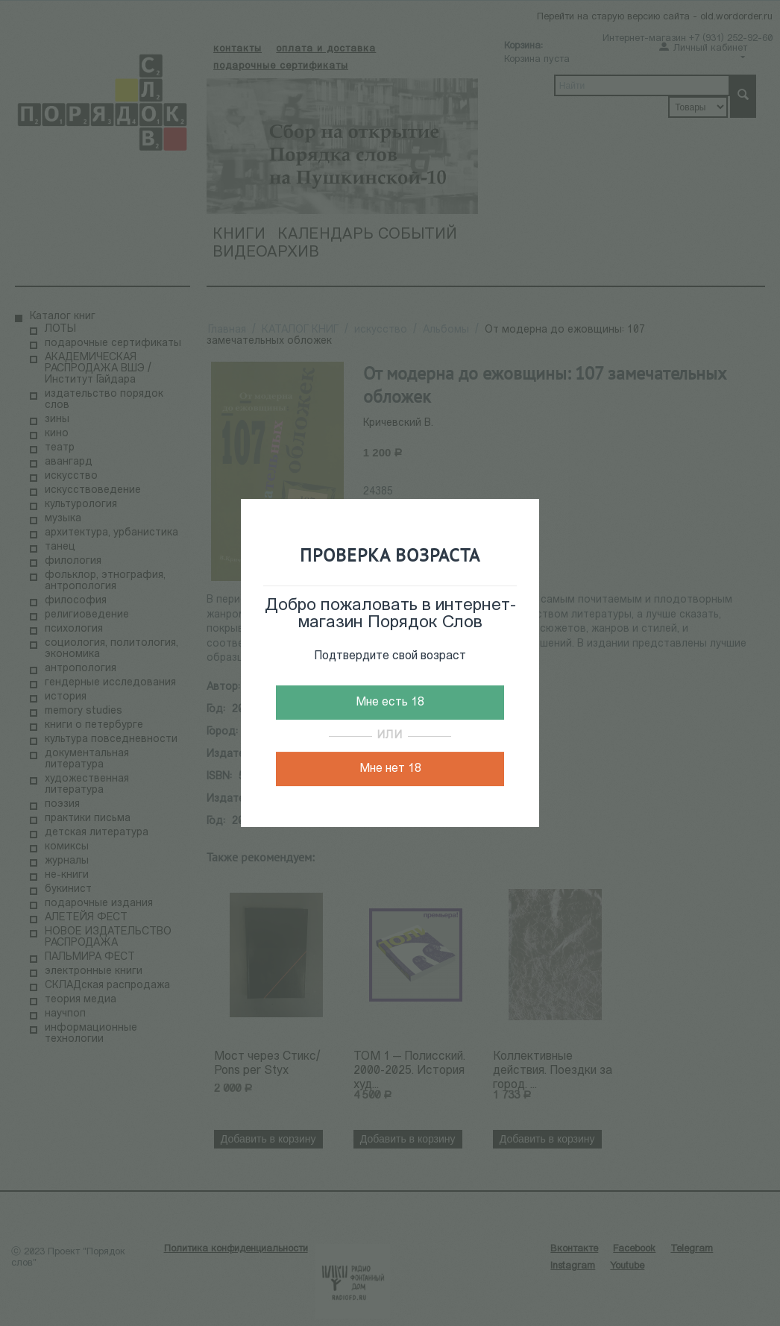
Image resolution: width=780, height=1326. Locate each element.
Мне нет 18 (390, 769)
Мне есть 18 (390, 702)
